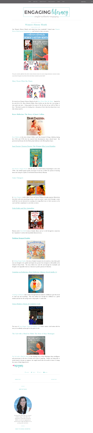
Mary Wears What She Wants (22, 81)
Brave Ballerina (16, 137)
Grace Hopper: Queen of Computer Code (26, 303)
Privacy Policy (43, 1)
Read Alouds (52, 1)
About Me (35, 1)
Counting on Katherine (18, 295)
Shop (63, 1)
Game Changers (17, 178)
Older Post (54, 379)
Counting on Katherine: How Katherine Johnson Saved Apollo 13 (34, 272)
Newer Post (18, 379)
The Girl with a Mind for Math (20, 357)
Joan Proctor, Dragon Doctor (19, 169)
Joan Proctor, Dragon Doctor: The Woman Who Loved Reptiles (33, 146)
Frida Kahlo (23, 231)
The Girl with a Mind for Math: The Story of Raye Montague (33, 333)
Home (30, 1)
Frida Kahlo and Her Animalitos (23, 208)
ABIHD (59, 1)
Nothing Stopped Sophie (21, 238)
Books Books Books (36, 22)
